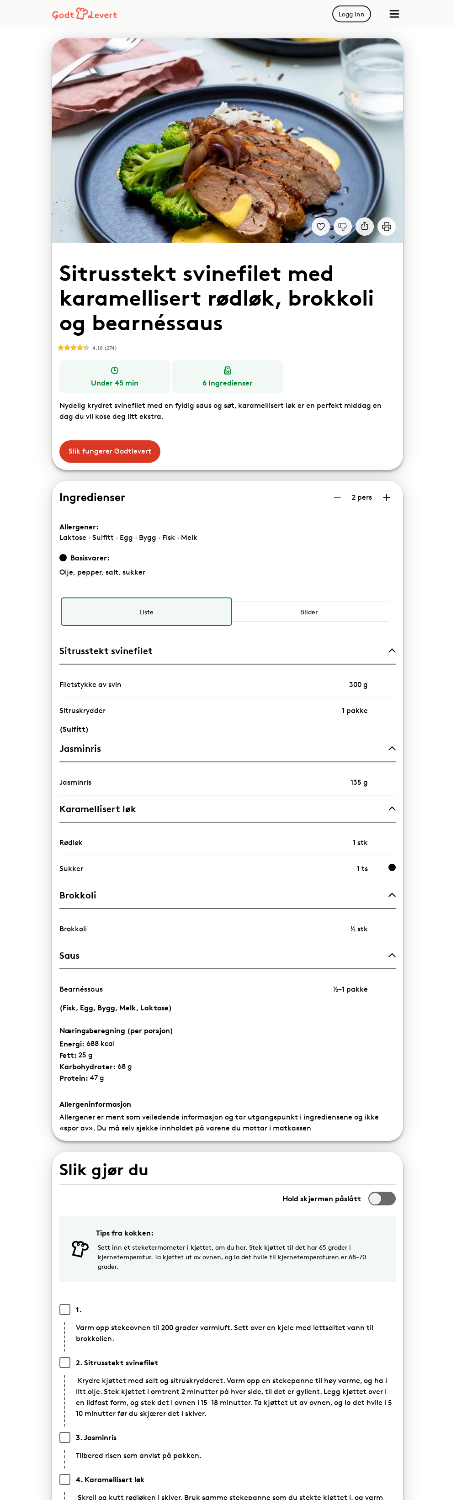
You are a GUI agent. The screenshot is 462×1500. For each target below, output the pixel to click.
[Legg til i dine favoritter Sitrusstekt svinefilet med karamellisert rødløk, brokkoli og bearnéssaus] (321, 226)
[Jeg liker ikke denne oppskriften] (343, 226)
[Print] (386, 226)
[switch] (382, 1198)
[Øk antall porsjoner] (386, 497)
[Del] (365, 226)
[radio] (146, 612)
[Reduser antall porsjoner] (337, 497)
